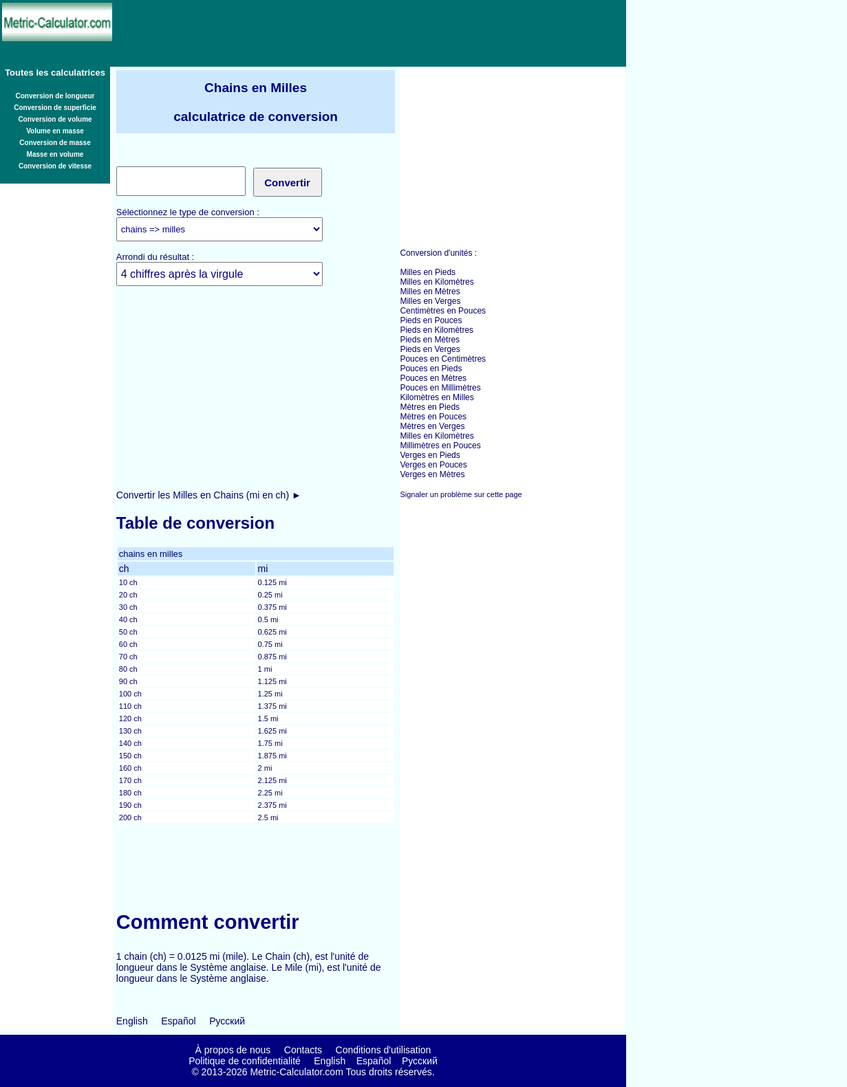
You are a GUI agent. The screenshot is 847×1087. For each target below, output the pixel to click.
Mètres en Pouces (433, 416)
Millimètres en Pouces (440, 445)
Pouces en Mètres (433, 378)
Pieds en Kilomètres (436, 330)
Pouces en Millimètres (440, 388)
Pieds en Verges (430, 349)
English (132, 1020)
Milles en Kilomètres (436, 282)
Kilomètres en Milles (436, 397)
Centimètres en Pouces (443, 311)
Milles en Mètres (430, 291)
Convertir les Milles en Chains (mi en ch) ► (208, 495)
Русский (227, 1020)
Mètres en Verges (432, 426)
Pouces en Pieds (431, 368)
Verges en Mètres (432, 474)
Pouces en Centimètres (443, 359)
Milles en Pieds (427, 272)
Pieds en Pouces (431, 320)
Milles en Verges (430, 301)
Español (178, 1020)
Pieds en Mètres (430, 339)
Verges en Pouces (433, 465)
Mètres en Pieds (430, 407)
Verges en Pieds (430, 455)
